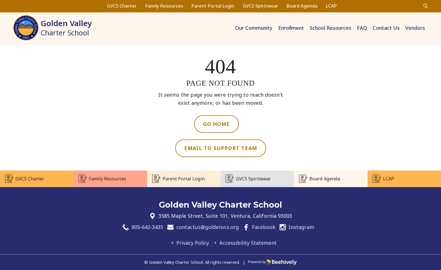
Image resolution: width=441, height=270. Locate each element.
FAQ (362, 27)
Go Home (216, 124)
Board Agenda (302, 6)
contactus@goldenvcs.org (207, 227)
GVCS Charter (122, 6)
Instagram (301, 227)
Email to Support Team (220, 148)
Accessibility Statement (248, 242)
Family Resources (164, 6)
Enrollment (291, 27)
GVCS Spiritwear (260, 6)
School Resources (330, 27)
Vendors (415, 27)
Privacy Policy (192, 242)
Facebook (263, 227)
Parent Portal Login (213, 6)
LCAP (331, 6)
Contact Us (386, 27)
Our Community (254, 27)
